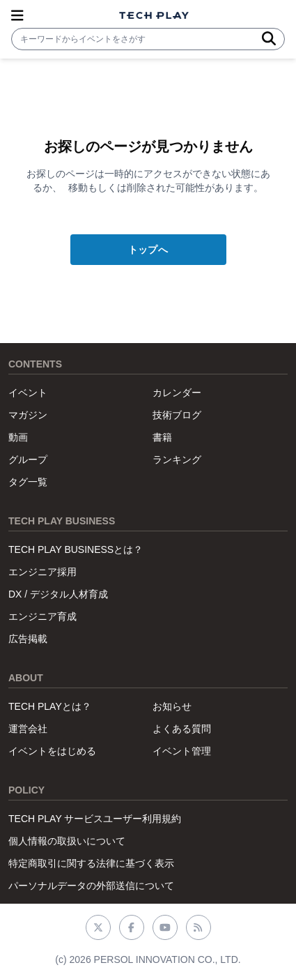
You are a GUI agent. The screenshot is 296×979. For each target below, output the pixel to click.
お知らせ (172, 706)
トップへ (148, 249)
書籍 (162, 437)
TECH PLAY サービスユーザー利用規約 (94, 818)
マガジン (27, 414)
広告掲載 (27, 638)
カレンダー (177, 392)
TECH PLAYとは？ (49, 706)
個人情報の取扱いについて (66, 841)
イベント (27, 392)
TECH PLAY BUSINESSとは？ (75, 549)
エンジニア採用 (42, 571)
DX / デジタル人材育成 (58, 594)
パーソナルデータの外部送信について (91, 885)
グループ (27, 459)
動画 (18, 437)
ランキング (177, 459)
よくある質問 (182, 728)
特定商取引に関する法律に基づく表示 (91, 863)
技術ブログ (177, 414)
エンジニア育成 (42, 616)
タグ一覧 (27, 481)
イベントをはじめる (52, 751)
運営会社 (27, 728)
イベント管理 (182, 751)
